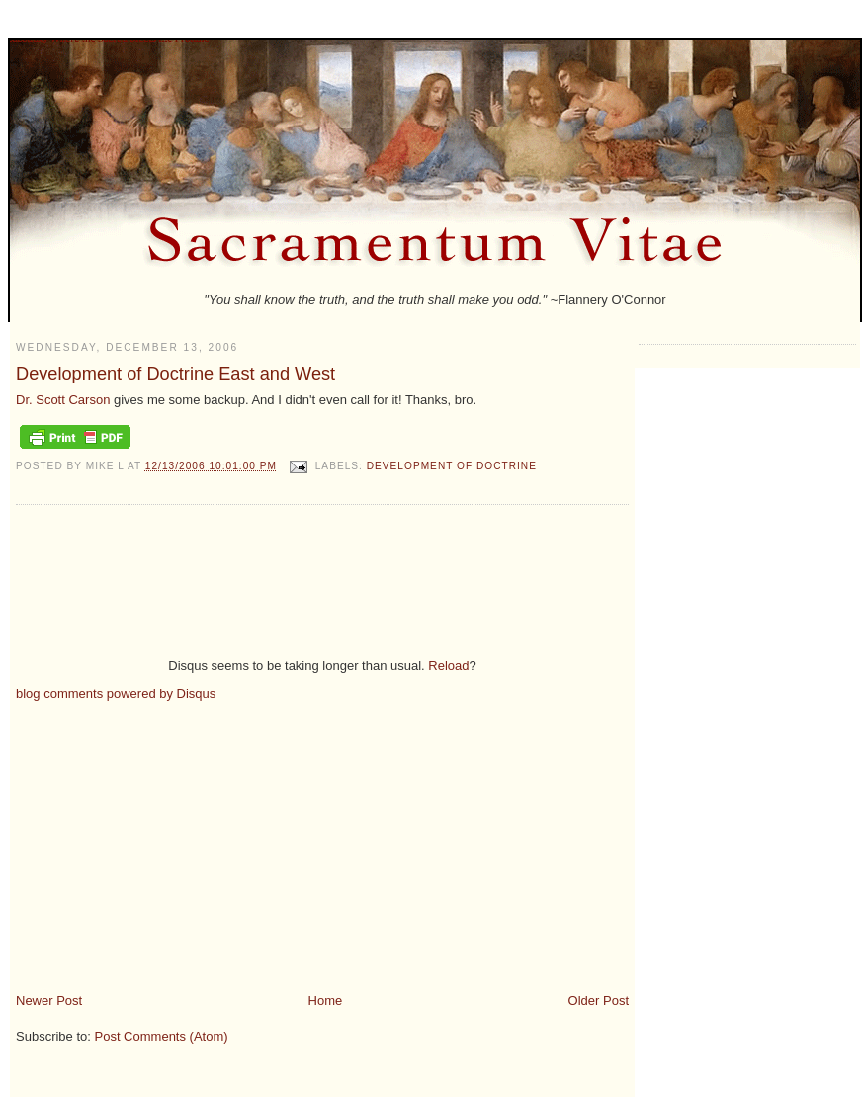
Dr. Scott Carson (63, 399)
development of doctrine (452, 466)
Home (325, 1000)
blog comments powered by (116, 693)
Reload (448, 665)
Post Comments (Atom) (161, 1036)
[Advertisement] (182, 839)
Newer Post (49, 1000)
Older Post (598, 1000)
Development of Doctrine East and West (175, 373)
